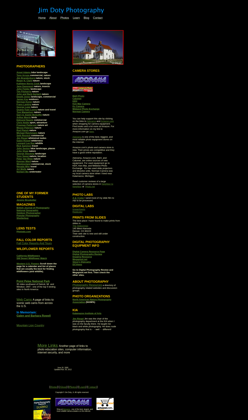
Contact (92, 387)
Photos (73, 387)
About (63, 387)
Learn (82, 387)
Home (53, 387)
